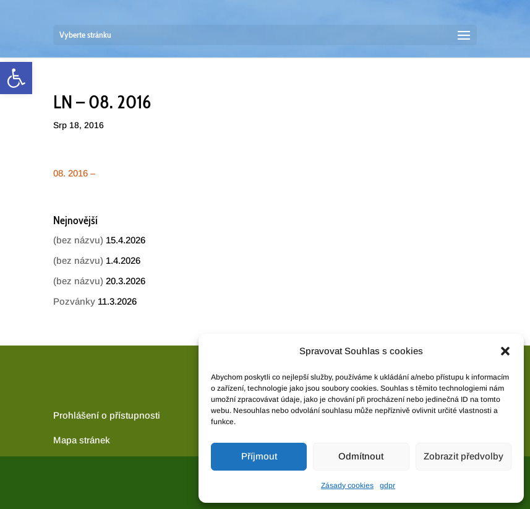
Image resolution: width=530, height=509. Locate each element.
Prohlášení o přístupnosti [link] (106, 415)
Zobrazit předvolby (463, 456)
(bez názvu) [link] (78, 240)
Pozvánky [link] (74, 301)
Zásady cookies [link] (347, 485)
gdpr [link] (387, 485)
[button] (505, 351)
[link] (16, 78)
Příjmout (259, 456)
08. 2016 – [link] (74, 173)
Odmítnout (360, 456)
